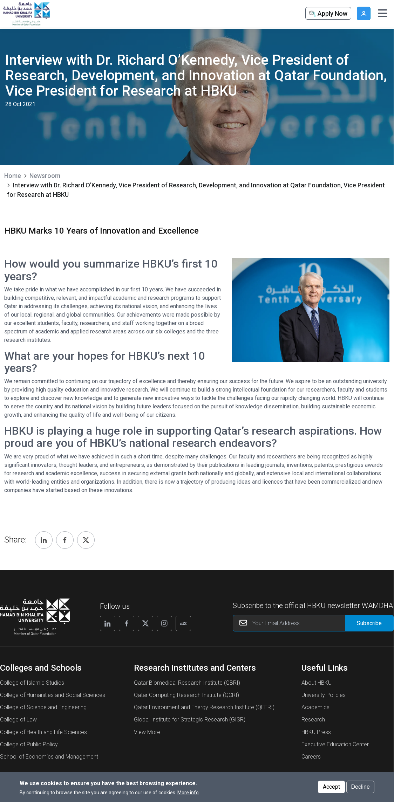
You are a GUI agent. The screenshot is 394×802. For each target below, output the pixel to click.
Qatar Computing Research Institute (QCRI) (186, 695)
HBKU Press (316, 732)
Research (313, 719)
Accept (331, 786)
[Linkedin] (107, 623)
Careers (311, 756)
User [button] (364, 13)
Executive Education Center (335, 744)
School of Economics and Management (49, 756)
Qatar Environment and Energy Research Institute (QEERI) (204, 707)
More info (188, 792)
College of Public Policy (29, 744)
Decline (360, 787)
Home (12, 175)
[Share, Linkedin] (44, 540)
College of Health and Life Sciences (43, 732)
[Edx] (183, 623)
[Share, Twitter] (86, 540)
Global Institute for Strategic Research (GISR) (189, 719)
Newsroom (44, 175)
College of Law (18, 719)
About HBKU (316, 682)
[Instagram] (164, 623)
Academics (315, 707)
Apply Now (327, 13)
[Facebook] (126, 623)
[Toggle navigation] (382, 13)
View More (147, 732)
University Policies (323, 695)
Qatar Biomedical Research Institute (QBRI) (187, 682)
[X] (145, 623)
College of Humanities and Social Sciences (52, 695)
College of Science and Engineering (43, 707)
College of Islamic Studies (32, 682)
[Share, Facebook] (65, 540)
